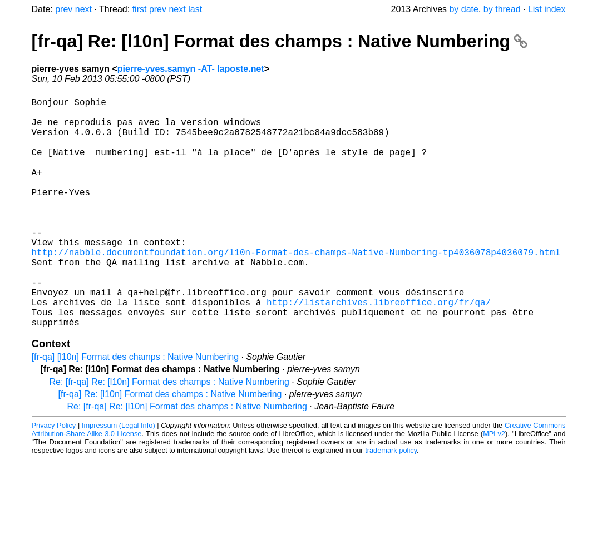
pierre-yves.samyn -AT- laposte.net (190, 68)
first (139, 9)
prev (63, 9)
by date (463, 9)
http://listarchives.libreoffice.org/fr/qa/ (379, 349)
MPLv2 (494, 485)
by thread (502, 9)
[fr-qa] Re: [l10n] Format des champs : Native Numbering (279, 41)
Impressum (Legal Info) (118, 476)
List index (547, 9)
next (83, 9)
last (195, 9)
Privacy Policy (54, 476)
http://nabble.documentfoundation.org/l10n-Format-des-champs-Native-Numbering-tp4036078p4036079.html (296, 287)
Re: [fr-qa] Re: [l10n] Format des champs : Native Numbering (169, 433)
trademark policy (391, 501)
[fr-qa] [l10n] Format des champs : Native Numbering (135, 408)
